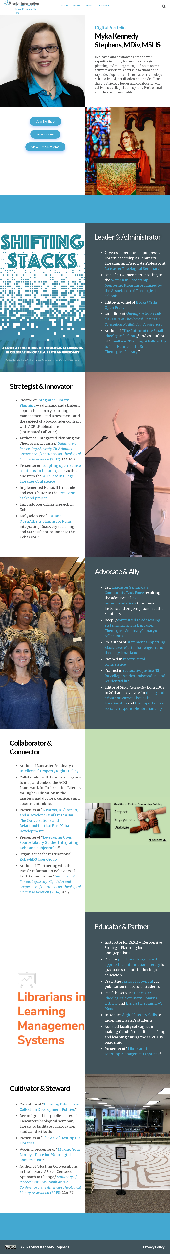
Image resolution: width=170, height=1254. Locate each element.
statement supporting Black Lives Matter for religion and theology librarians (135, 647)
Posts (76, 5)
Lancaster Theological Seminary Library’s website (131, 998)
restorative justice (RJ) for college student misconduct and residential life (135, 675)
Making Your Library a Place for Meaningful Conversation (50, 1154)
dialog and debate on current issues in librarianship (134, 697)
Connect (104, 5)
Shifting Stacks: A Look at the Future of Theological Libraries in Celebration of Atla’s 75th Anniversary (135, 319)
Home (64, 5)
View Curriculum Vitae (45, 147)
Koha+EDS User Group (38, 859)
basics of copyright (137, 981)
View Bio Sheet (45, 121)
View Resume (45, 134)
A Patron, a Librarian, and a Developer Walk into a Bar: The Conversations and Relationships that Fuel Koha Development (49, 820)
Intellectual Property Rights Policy (49, 771)
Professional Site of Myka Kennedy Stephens (27, 9)
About (89, 5)
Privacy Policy (154, 1247)
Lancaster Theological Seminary (132, 268)
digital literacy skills (139, 1015)
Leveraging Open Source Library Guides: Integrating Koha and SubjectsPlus (49, 842)
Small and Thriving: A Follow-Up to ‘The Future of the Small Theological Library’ (135, 346)
